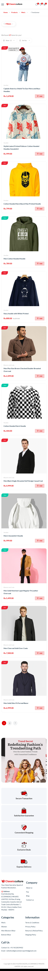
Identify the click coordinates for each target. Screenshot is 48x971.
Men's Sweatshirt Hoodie (13, 536)
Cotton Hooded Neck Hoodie (15, 426)
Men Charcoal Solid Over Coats (16, 648)
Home (5, 12)
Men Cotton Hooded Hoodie (14, 259)
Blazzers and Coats (9, 365)
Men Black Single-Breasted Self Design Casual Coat (23, 481)
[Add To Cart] (39, 96)
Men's (23, 12)
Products (14, 12)
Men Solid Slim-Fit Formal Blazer (16, 703)
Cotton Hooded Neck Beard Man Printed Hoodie (22, 204)
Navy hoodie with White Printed (16, 313)
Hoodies (6, 85)
